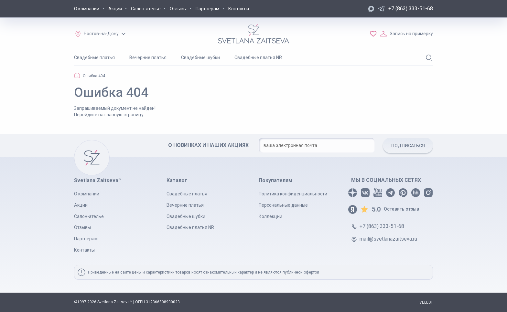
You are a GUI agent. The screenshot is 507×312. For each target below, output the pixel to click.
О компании (86, 8)
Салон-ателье (146, 8)
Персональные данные (283, 205)
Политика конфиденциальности (293, 193)
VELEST (426, 302)
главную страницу (124, 114)
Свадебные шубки (200, 57)
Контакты (238, 8)
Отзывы (178, 8)
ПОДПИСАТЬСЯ (408, 145)
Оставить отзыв (401, 209)
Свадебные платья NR (258, 57)
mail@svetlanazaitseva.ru (388, 239)
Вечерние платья (148, 57)
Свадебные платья (94, 57)
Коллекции (270, 216)
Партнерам (207, 8)
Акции (115, 8)
